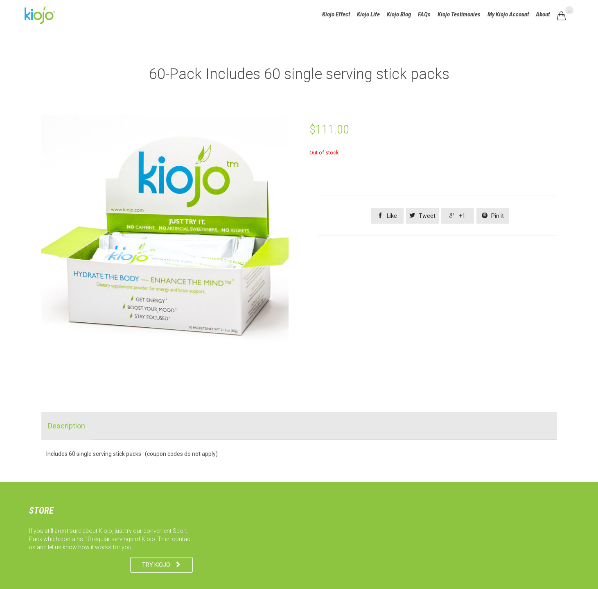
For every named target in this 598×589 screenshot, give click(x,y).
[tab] (66, 426)
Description (66, 425)
